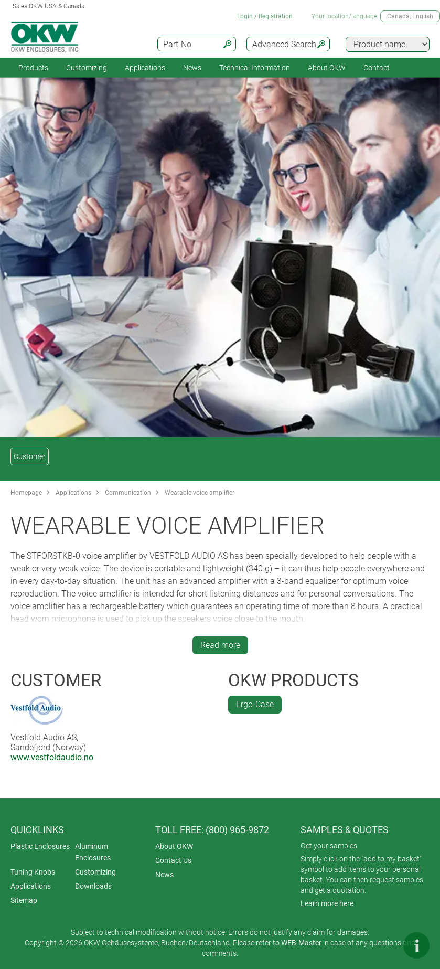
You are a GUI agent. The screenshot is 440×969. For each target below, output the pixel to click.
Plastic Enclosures (40, 846)
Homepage (26, 492)
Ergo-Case (255, 704)
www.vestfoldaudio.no (51, 757)
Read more (220, 645)
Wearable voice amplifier (199, 492)
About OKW (174, 846)
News (192, 67)
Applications (145, 67)
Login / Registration (265, 16)
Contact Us (173, 860)
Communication (128, 492)
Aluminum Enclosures (93, 852)
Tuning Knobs (32, 872)
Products (33, 67)
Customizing (86, 67)
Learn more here (327, 903)
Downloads (93, 886)
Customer (30, 456)
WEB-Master (301, 943)
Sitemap (23, 900)
